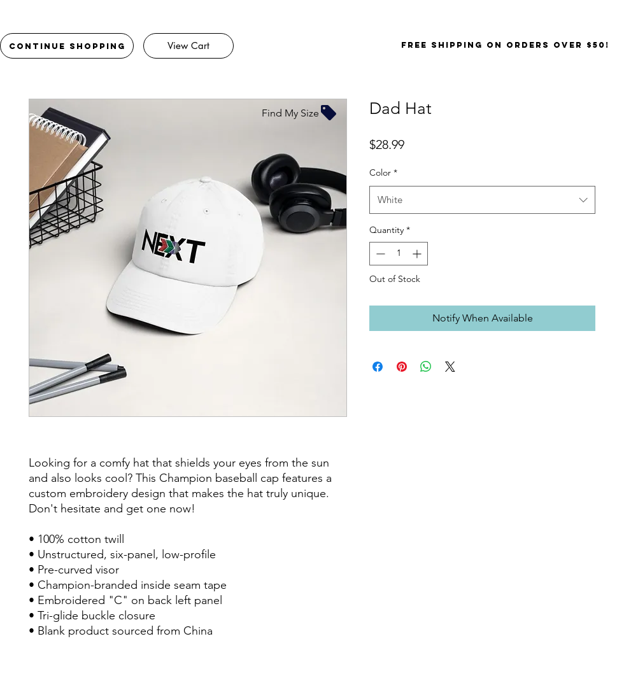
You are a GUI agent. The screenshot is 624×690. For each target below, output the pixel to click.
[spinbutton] (398, 254)
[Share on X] (450, 366)
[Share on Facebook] (377, 366)
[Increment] (418, 254)
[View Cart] (188, 46)
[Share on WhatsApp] (426, 366)
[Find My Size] (300, 112)
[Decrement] (379, 254)
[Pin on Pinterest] (401, 366)
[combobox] (482, 200)
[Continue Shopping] (67, 46)
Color (383, 172)
